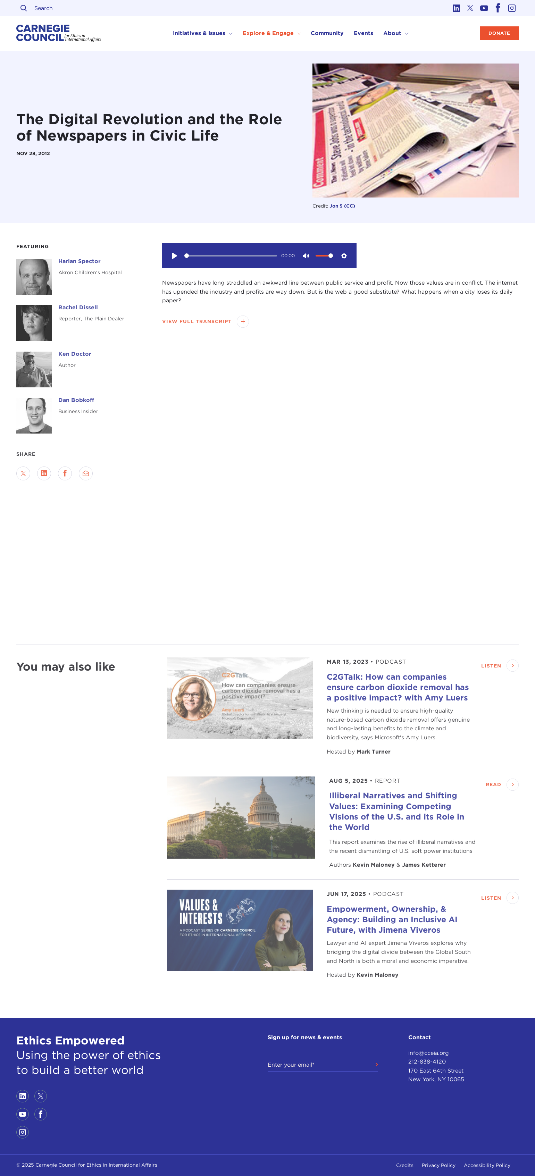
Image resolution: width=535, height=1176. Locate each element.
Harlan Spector (79, 261)
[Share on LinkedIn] (44, 473)
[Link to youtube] (484, 8)
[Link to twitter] (470, 8)
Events (363, 33)
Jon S (336, 206)
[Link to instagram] (512, 8)
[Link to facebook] (498, 8)
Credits (404, 1165)
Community (327, 33)
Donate (499, 33)
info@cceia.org (428, 1053)
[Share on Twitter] (23, 473)
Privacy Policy (438, 1165)
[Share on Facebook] (65, 473)
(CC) (349, 206)
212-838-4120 (427, 1061)
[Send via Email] (86, 473)
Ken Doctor (74, 354)
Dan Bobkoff (76, 400)
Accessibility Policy (487, 1165)
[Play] (175, 255)
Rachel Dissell (78, 307)
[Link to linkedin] (456, 8)
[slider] (230, 255)
